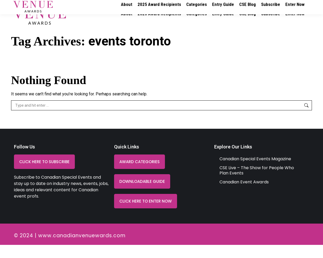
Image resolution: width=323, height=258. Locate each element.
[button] (142, 194)
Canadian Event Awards (244, 195)
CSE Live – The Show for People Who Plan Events (256, 183)
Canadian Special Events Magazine (255, 172)
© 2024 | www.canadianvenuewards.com (70, 248)
